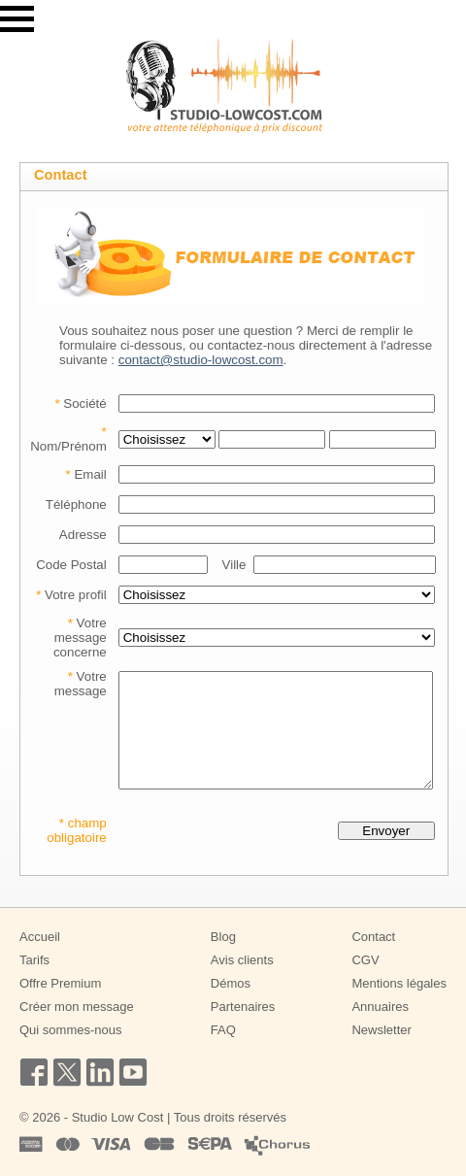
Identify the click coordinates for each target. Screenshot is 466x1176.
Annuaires (380, 1006)
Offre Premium (60, 983)
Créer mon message (76, 1006)
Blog (223, 936)
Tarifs (34, 960)
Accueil (39, 936)
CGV (365, 960)
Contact (373, 936)
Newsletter (381, 1030)
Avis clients (242, 960)
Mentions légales (399, 983)
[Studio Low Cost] (224, 85)
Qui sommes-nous (70, 1030)
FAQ (223, 1030)
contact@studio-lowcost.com (200, 360)
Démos (230, 983)
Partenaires (243, 1006)
